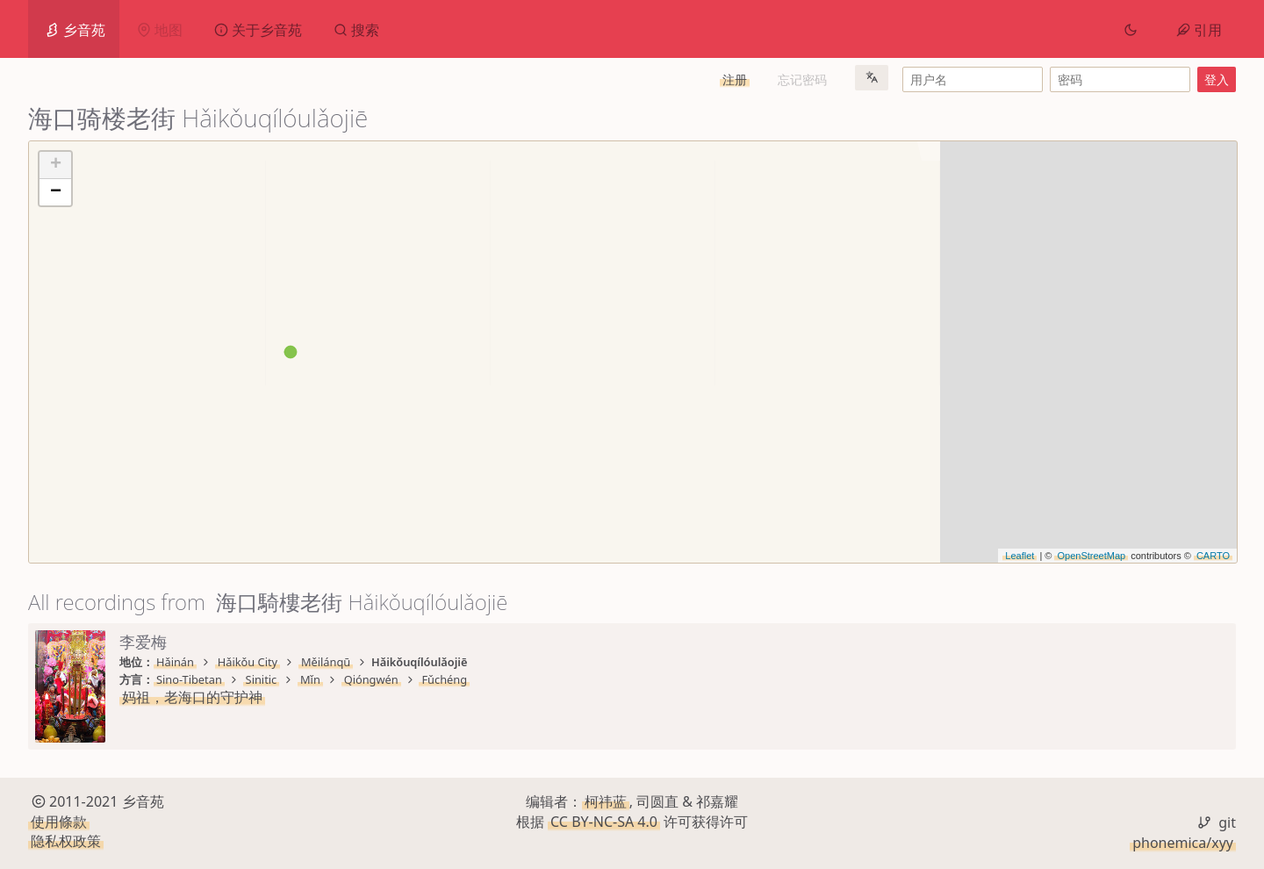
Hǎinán (175, 662)
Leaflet (1019, 555)
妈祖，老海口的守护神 (192, 697)
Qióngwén (371, 679)
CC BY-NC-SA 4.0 (603, 821)
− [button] (55, 192)
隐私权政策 (66, 841)
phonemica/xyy (1182, 842)
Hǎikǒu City (247, 662)
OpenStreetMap (1091, 555)
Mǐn (310, 679)
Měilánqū (325, 662)
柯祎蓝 (606, 801)
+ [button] (55, 165)
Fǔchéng (444, 679)
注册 (734, 79)
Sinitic (261, 679)
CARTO (1213, 555)
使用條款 (59, 821)
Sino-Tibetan (189, 679)
